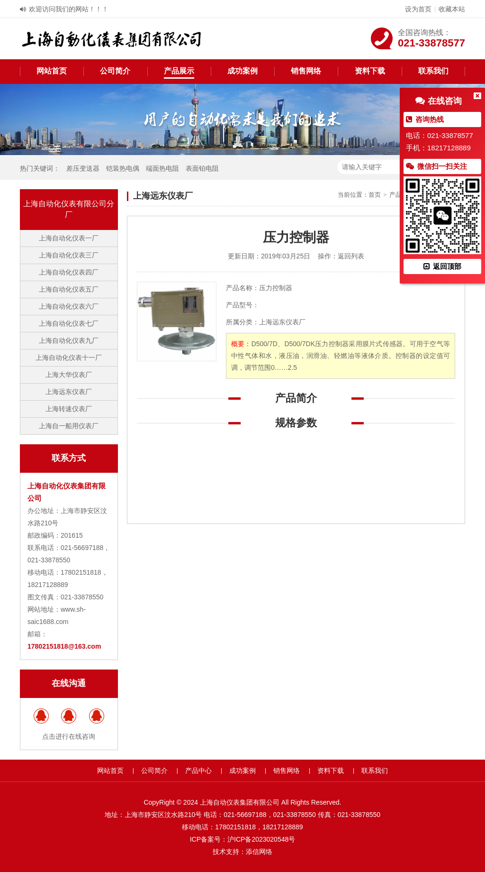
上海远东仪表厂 (68, 391)
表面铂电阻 (202, 168)
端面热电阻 (162, 168)
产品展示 (179, 71)
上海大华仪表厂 (68, 374)
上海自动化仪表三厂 (69, 255)
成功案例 (242, 71)
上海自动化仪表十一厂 (69, 357)
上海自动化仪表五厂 (69, 289)
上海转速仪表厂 (68, 409)
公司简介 (115, 71)
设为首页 (418, 9)
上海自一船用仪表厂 (69, 426)
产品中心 (198, 770)
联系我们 (433, 71)
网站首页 (51, 71)
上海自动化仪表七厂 (69, 323)
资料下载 (370, 71)
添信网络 (259, 851)
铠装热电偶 (122, 168)
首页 (374, 194)
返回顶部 (442, 266)
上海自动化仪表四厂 (69, 272)
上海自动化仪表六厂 (69, 306)
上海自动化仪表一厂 (69, 238)
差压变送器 (82, 168)
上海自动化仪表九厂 (69, 340)
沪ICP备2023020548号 (261, 839)
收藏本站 (452, 9)
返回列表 (351, 256)
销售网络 (306, 71)
